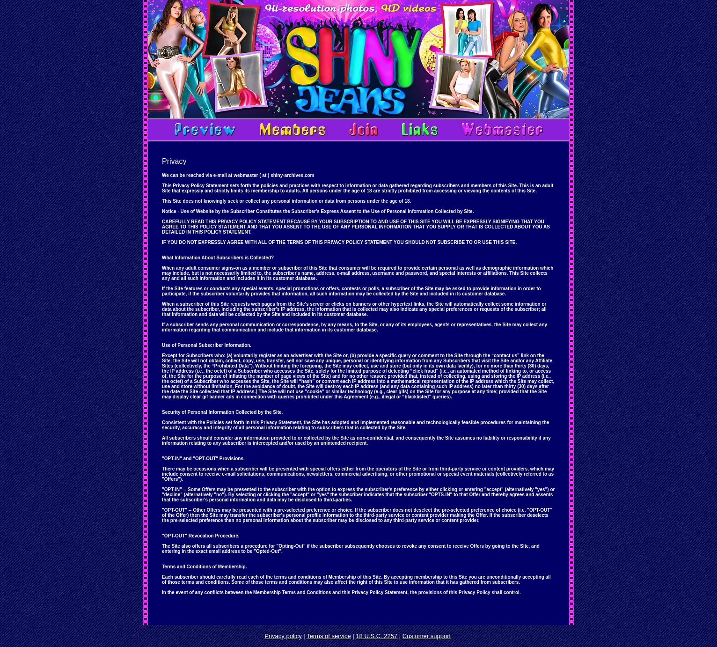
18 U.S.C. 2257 (376, 636)
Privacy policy (282, 636)
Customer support (426, 636)
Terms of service (329, 636)
